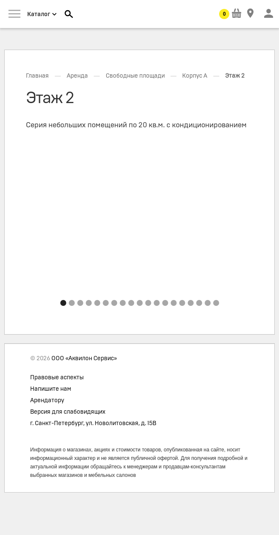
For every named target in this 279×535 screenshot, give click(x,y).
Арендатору (47, 400)
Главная (37, 76)
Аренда (77, 76)
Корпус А (194, 76)
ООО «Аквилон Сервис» (84, 358)
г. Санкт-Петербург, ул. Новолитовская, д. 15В (93, 423)
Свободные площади (135, 76)
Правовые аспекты (57, 378)
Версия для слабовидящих (67, 412)
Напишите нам (50, 389)
